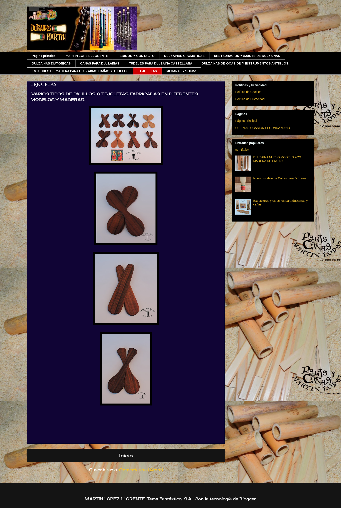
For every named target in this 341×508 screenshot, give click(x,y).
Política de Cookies (248, 92)
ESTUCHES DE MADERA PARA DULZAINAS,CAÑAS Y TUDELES (80, 71)
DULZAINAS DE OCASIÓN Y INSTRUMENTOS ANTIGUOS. (245, 63)
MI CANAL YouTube (181, 71)
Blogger (247, 498)
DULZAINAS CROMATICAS (184, 56)
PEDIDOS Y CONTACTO (136, 56)
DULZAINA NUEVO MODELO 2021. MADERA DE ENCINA (278, 159)
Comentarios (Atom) (141, 469)
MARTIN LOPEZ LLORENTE (87, 56)
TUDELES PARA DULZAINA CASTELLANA (160, 63)
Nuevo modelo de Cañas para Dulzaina (279, 178)
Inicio (126, 455)
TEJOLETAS (147, 71)
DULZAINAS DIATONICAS (51, 63)
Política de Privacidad (250, 99)
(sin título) (242, 149)
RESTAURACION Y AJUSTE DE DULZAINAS (247, 56)
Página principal (44, 56)
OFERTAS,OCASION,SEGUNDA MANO (262, 128)
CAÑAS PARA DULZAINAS (99, 63)
